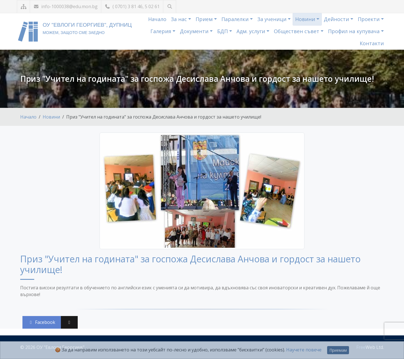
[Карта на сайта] (23, 6)
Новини (305, 19)
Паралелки (235, 19)
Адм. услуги (252, 31)
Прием (205, 19)
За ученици (272, 19)
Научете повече (304, 350)
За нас (179, 19)
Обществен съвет (297, 31)
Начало (157, 19)
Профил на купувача (354, 31)
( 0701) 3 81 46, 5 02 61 (132, 6)
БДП (223, 31)
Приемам (338, 350)
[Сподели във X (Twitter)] (69, 322)
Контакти (372, 43)
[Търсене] (169, 6)
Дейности (337, 19)
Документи (195, 31)
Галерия (161, 31)
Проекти (369, 19)
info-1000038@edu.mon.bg (65, 6)
